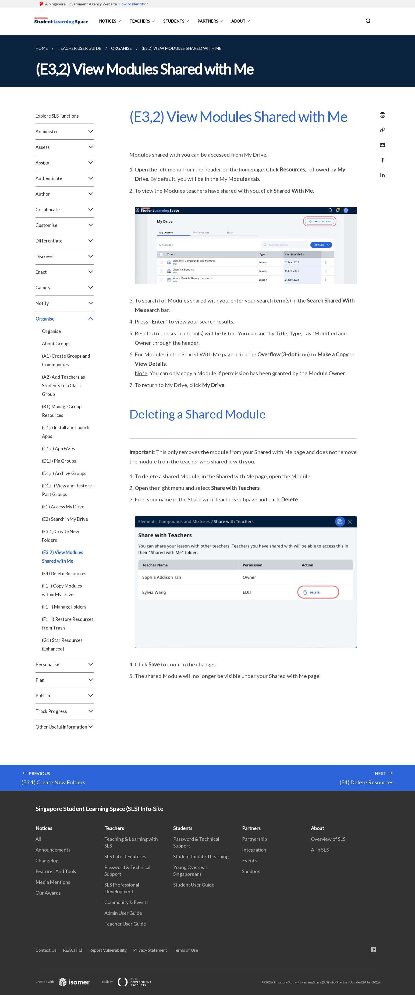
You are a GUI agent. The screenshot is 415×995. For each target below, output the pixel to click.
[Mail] (381, 141)
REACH (70, 949)
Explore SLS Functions (57, 116)
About (238, 21)
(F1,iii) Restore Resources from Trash (68, 623)
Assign (65, 163)
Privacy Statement (150, 949)
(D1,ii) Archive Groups (64, 473)
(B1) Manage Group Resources (61, 411)
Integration (254, 850)
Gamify (65, 287)
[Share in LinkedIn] (381, 171)
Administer (65, 131)
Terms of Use (185, 949)
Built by (131, 982)
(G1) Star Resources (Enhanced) (62, 644)
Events (249, 860)
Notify (65, 303)
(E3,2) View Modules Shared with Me (62, 557)
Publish (65, 695)
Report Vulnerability (108, 949)
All (38, 839)
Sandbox (251, 871)
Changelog (47, 860)
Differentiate (65, 241)
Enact (65, 272)
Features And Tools (56, 871)
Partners (207, 21)
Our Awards (48, 893)
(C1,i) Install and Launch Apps (65, 432)
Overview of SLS (328, 839)
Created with (67, 982)
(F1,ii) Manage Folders (64, 607)
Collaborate (65, 209)
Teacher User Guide (125, 924)
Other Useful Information (65, 727)
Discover (65, 256)
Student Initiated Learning (201, 856)
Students (173, 21)
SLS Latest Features (125, 856)
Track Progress (65, 711)
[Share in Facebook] (381, 156)
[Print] (381, 114)
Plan (65, 680)
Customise (65, 225)
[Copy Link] (381, 130)
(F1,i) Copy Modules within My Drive (62, 590)
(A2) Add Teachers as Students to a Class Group (63, 385)
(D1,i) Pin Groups (59, 461)
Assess (65, 147)
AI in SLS (320, 850)
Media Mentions (53, 882)
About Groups (56, 343)
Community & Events (126, 902)
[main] (207, 413)
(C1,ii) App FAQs (58, 448)
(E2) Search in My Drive (65, 519)
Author (65, 194)
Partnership (254, 839)
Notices (107, 21)
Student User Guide (193, 885)
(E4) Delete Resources (64, 573)
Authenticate (65, 178)
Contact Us (46, 949)
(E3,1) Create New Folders (60, 536)
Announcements (53, 850)
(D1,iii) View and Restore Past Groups (67, 490)
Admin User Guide (123, 913)
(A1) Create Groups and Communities (66, 360)
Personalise (65, 664)
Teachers (139, 21)
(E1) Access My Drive (63, 506)
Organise (65, 319)
